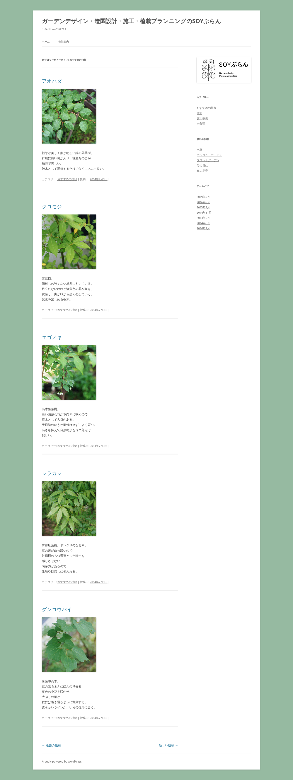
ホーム (46, 41)
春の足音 (202, 171)
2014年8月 (203, 223)
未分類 (201, 123)
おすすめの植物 (67, 179)
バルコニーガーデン (209, 155)
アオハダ (52, 80)
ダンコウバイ (57, 609)
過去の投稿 (51, 745)
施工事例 (202, 118)
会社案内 (63, 41)
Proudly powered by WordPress (62, 761)
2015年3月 (203, 207)
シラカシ (52, 473)
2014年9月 (203, 218)
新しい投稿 (168, 745)
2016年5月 (203, 202)
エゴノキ (52, 337)
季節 (199, 113)
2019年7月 (203, 197)
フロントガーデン (208, 160)
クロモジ (52, 206)
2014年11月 (204, 212)
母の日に (202, 165)
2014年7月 (203, 228)
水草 (199, 150)
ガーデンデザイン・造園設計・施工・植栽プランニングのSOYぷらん (131, 21)
